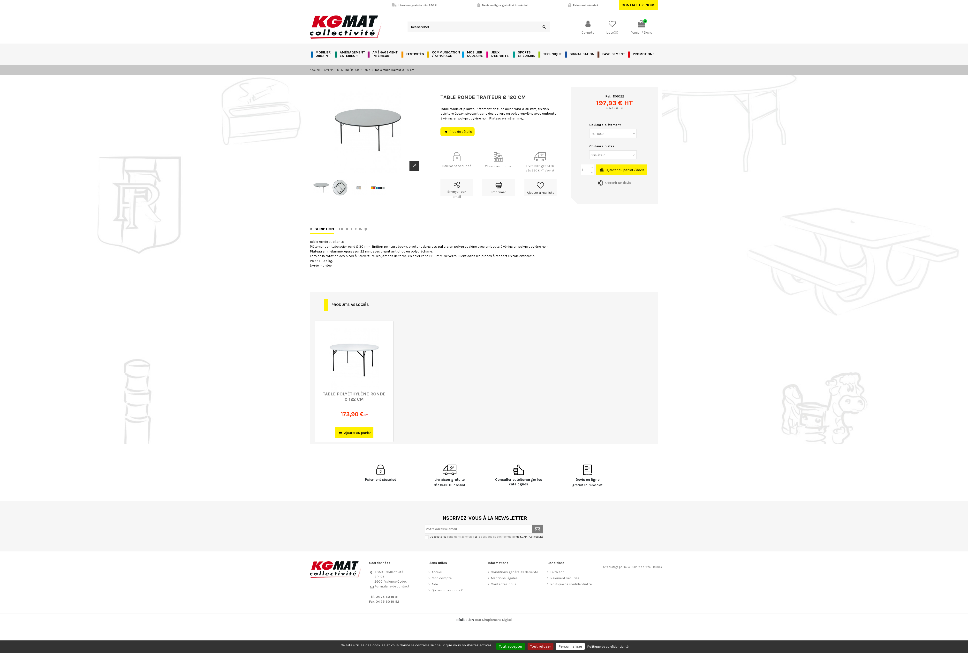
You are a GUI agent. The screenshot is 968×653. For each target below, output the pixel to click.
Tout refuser (540, 646)
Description (322, 229)
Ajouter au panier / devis (622, 170)
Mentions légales (504, 578)
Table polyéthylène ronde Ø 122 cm (354, 397)
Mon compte (441, 578)
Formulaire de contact (391, 586)
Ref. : (608, 96)
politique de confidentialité (498, 536)
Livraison (557, 572)
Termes (657, 567)
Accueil (437, 572)
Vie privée (644, 567)
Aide (434, 584)
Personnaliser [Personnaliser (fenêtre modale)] (570, 646)
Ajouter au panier (355, 433)
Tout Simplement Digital (493, 620)
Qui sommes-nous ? (447, 590)
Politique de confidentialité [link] (607, 647)
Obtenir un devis (614, 183)
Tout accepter (510, 646)
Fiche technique (355, 229)
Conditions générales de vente (514, 572)
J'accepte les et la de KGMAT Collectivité (486, 536)
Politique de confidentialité (571, 584)
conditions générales (460, 536)
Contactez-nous (638, 5)
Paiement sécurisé (564, 578)
